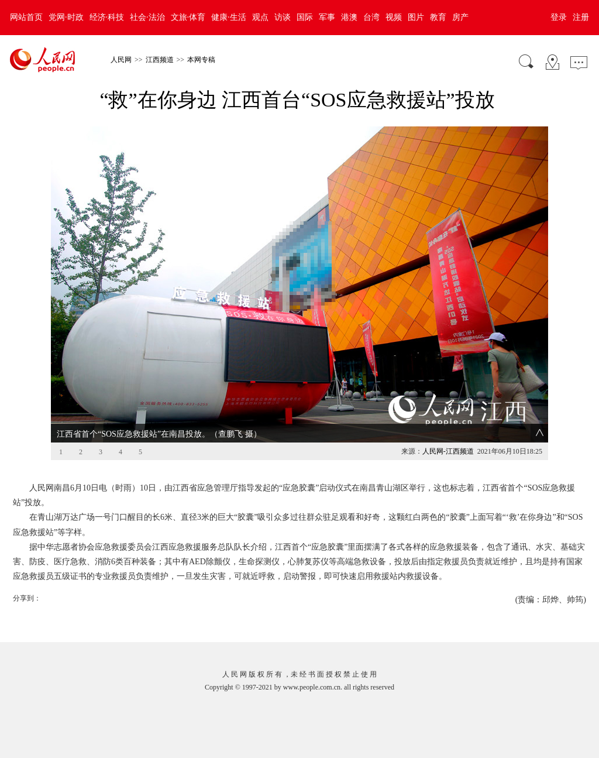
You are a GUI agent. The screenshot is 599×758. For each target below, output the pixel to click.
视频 (393, 17)
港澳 (349, 17)
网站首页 (26, 17)
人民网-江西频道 (448, 451)
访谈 (282, 17)
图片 (416, 17)
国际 (305, 17)
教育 (438, 17)
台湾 (371, 17)
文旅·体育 (188, 17)
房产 (460, 17)
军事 (327, 17)
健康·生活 (228, 17)
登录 (558, 17)
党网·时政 (66, 17)
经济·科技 (107, 17)
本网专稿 (201, 60)
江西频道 (160, 60)
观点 (260, 17)
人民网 (121, 60)
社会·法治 (147, 17)
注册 (581, 17)
